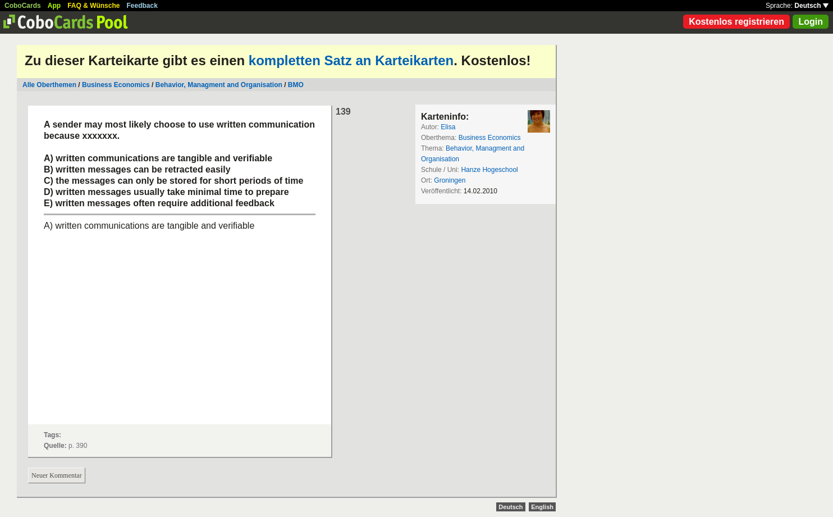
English (542, 507)
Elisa (448, 127)
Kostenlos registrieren (736, 21)
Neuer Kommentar (56, 475)
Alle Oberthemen (49, 85)
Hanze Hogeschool (489, 170)
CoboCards (22, 6)
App (54, 6)
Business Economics (116, 85)
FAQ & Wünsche (93, 6)
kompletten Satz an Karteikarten (351, 60)
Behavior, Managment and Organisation (218, 85)
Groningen (449, 180)
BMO (296, 85)
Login (810, 21)
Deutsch (811, 6)
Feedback (142, 6)
